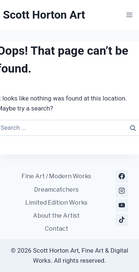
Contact (56, 228)
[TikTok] (122, 220)
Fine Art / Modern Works (56, 176)
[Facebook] (122, 176)
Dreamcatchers (56, 189)
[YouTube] (122, 205)
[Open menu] (129, 14)
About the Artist (56, 215)
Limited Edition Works (56, 202)
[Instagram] (122, 191)
